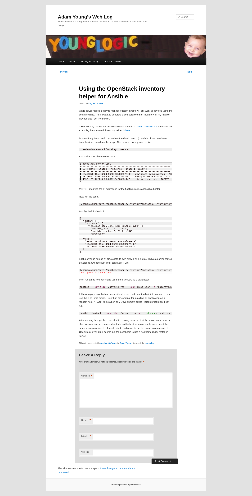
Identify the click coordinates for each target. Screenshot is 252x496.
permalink (149, 343)
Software (112, 343)
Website (85, 452)
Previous (63, 72)
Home (61, 61)
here (127, 130)
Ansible (103, 343)
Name (86, 420)
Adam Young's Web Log (85, 16)
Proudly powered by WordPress (125, 485)
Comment (86, 376)
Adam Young (125, 343)
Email (86, 436)
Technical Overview (113, 61)
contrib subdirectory (146, 126)
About (72, 61)
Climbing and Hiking (89, 61)
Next (191, 72)
